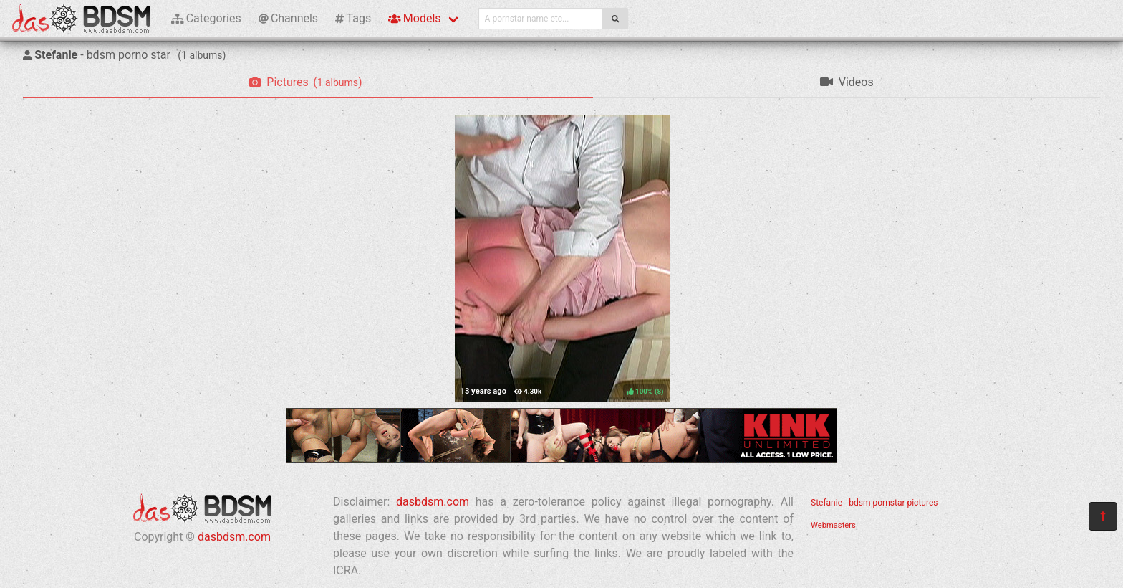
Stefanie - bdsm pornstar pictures (874, 503)
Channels (288, 18)
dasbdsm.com (234, 537)
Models (414, 18)
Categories (206, 18)
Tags (353, 18)
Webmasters (833, 525)
